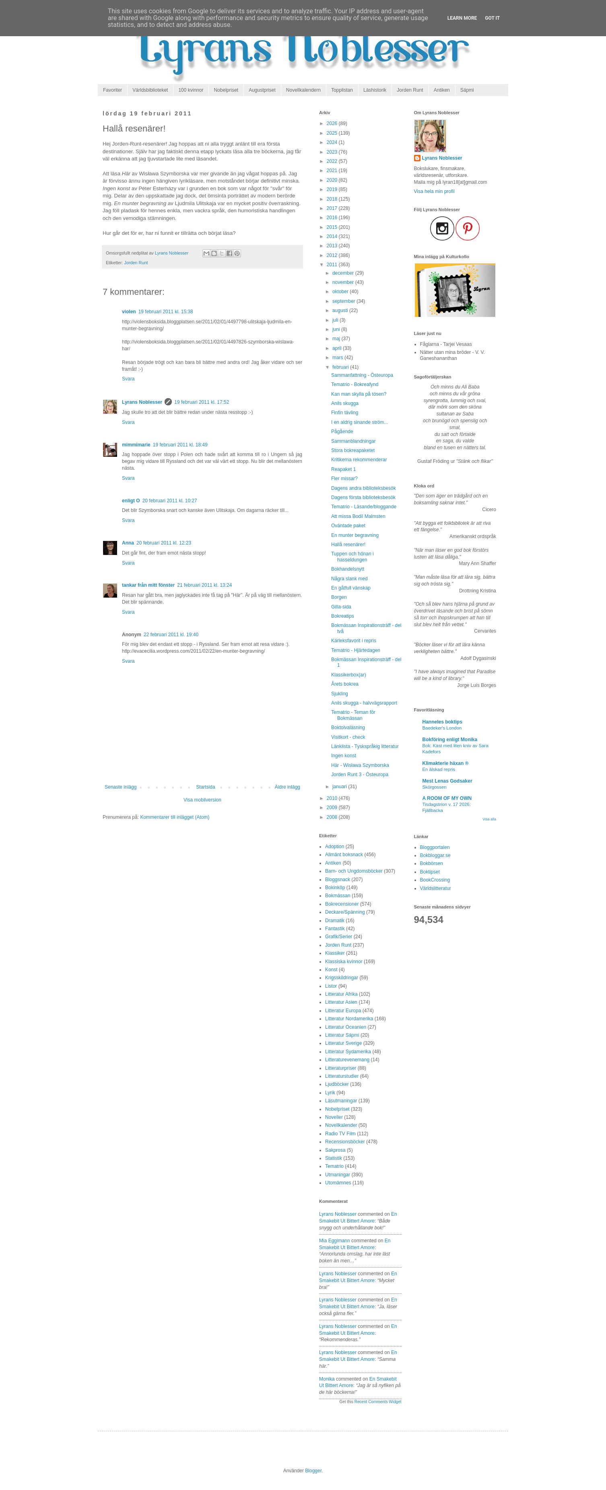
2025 (333, 133)
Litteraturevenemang (347, 1060)
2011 (333, 264)
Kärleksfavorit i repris (353, 640)
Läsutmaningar (341, 1101)
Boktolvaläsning (348, 727)
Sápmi (467, 90)
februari (341, 367)
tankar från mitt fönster (148, 585)
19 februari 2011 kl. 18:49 (180, 445)
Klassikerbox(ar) (348, 675)
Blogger (313, 1471)
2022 (333, 161)
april (337, 348)
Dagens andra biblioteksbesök (363, 488)
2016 (333, 217)
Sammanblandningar (353, 441)
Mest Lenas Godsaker (447, 781)
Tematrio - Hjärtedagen (355, 650)
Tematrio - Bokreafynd (354, 384)
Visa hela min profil (434, 191)
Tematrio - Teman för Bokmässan (353, 715)
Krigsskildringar (341, 977)
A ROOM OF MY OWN (447, 798)
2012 (333, 255)
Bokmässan (337, 895)
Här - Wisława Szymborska (360, 765)
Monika (327, 1379)
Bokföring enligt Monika (450, 739)
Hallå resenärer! (348, 544)
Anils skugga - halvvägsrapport (364, 703)
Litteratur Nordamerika (349, 1018)
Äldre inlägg (287, 787)
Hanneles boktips (442, 722)
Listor (331, 986)
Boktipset (430, 872)
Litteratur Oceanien (345, 1027)
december (343, 273)
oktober (341, 291)
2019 (333, 189)
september (344, 301)
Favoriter (112, 90)
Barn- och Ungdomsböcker (354, 871)
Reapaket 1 (343, 469)
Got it (492, 18)
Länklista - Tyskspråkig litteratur (365, 746)
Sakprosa (335, 1150)
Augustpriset (262, 90)
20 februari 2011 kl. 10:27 (169, 501)
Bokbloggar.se (435, 855)
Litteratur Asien (341, 1002)
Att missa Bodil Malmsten (358, 516)
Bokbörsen (431, 863)
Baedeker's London (442, 727)
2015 (333, 227)
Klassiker (335, 953)
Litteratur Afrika (341, 994)
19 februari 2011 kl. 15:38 (165, 311)
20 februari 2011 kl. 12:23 (163, 543)
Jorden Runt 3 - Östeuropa (359, 774)
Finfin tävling (344, 412)
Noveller (334, 1117)
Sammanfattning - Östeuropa (362, 375)
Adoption (334, 846)
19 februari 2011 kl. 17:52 (201, 402)
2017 (333, 208)
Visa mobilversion (202, 800)
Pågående (342, 431)
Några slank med (349, 579)
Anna (128, 543)
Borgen (339, 597)
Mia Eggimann (334, 1240)
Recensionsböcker (345, 1142)
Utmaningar (337, 1175)
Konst (331, 969)
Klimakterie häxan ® (446, 763)
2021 (333, 170)
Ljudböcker (337, 1084)
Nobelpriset (226, 90)
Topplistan (342, 90)
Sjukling (339, 694)
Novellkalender (341, 1125)
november (343, 282)
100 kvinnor (190, 90)
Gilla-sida (341, 607)
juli (336, 320)
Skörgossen (435, 787)
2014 (333, 236)
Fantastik (335, 928)
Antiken (442, 90)
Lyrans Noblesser (142, 402)
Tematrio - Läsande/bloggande (363, 507)
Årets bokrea (345, 684)
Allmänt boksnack (344, 854)
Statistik (333, 1158)
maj (337, 338)
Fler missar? (344, 478)
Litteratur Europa (343, 1010)
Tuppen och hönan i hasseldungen (352, 556)
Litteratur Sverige (343, 1043)
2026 (333, 123)
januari (340, 786)
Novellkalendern (303, 90)
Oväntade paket (348, 525)
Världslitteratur (435, 888)
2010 (333, 798)
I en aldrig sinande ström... (359, 422)
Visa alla (489, 819)
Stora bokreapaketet (353, 450)
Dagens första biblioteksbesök (363, 497)
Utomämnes (338, 1183)
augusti (340, 310)
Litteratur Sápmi (342, 1035)
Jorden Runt (410, 90)
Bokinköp (335, 887)
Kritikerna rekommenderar (359, 459)
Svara (128, 379)
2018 (333, 199)
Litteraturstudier (342, 1076)
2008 (333, 817)
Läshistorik (374, 90)
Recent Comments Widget (378, 1402)
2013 (333, 246)
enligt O (131, 501)
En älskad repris (439, 769)
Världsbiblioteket (150, 90)
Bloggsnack (337, 879)
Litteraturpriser (340, 1068)
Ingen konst (343, 755)
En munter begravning (355, 535)
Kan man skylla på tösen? (358, 394)
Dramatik (334, 920)
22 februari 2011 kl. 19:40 (171, 634)
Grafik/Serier (338, 936)
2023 (333, 152)
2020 (333, 180)
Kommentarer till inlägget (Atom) (174, 817)
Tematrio (334, 1166)
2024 (333, 142)
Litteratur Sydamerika (348, 1051)
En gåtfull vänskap (351, 588)
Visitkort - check (348, 737)
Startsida (205, 787)
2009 (333, 807)
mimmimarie (136, 445)
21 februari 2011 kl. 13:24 (204, 585)
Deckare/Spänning (345, 912)
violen (129, 311)
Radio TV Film (340, 1134)
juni (336, 329)
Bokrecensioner (342, 904)
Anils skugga (345, 403)
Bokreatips (342, 616)
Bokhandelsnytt (347, 569)
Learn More (462, 18)
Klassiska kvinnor (344, 961)
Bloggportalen (435, 847)
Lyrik (330, 1092)
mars (338, 357)
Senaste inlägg (120, 787)
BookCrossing (435, 880)
